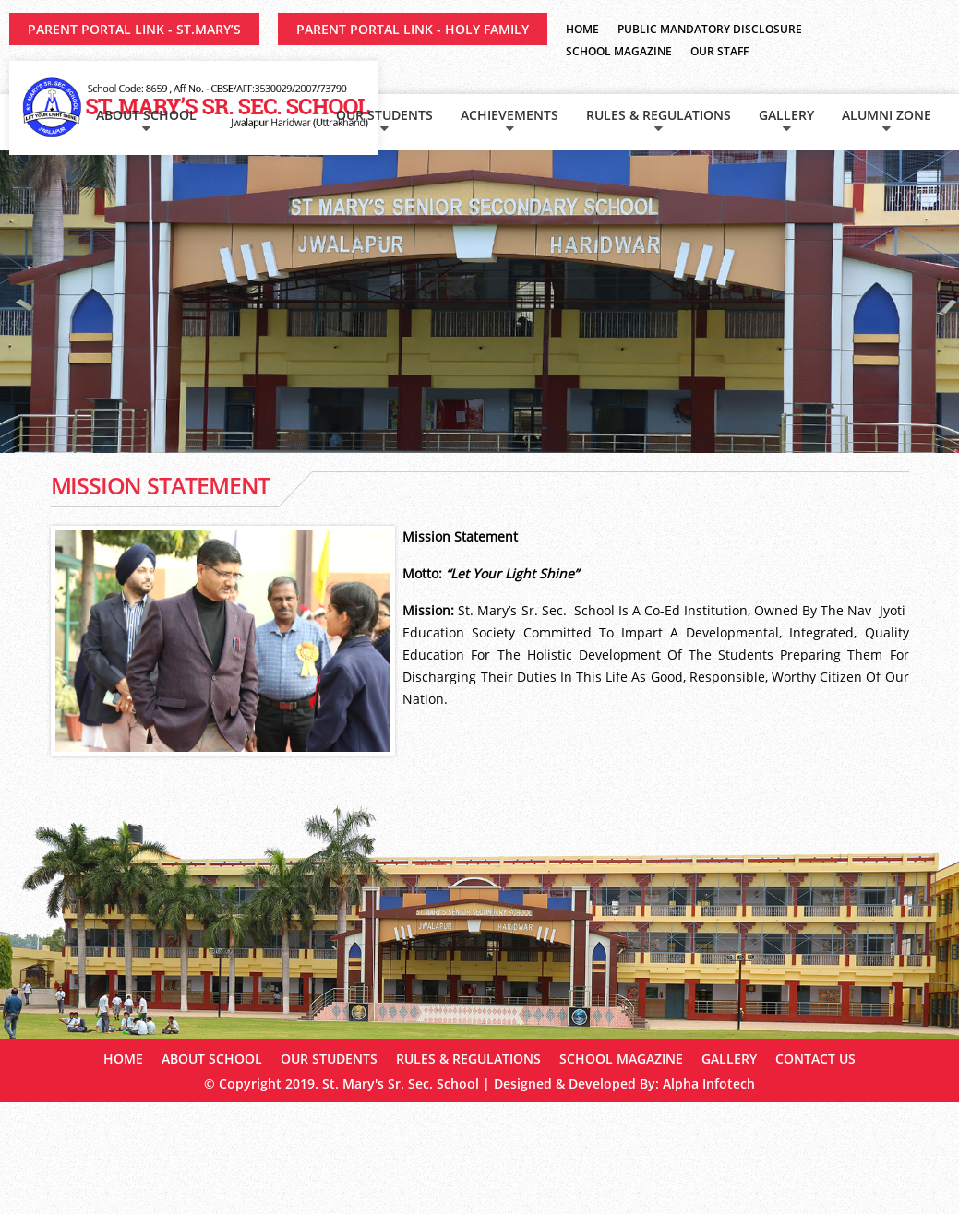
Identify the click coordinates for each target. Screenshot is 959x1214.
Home (582, 29)
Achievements (509, 115)
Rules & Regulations (658, 115)
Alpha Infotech (709, 1083)
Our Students (384, 115)
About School (146, 115)
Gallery (786, 115)
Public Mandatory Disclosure (709, 29)
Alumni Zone (886, 115)
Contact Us (815, 1058)
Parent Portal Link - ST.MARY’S (134, 29)
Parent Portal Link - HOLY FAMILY (412, 29)
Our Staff (719, 51)
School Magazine (619, 51)
